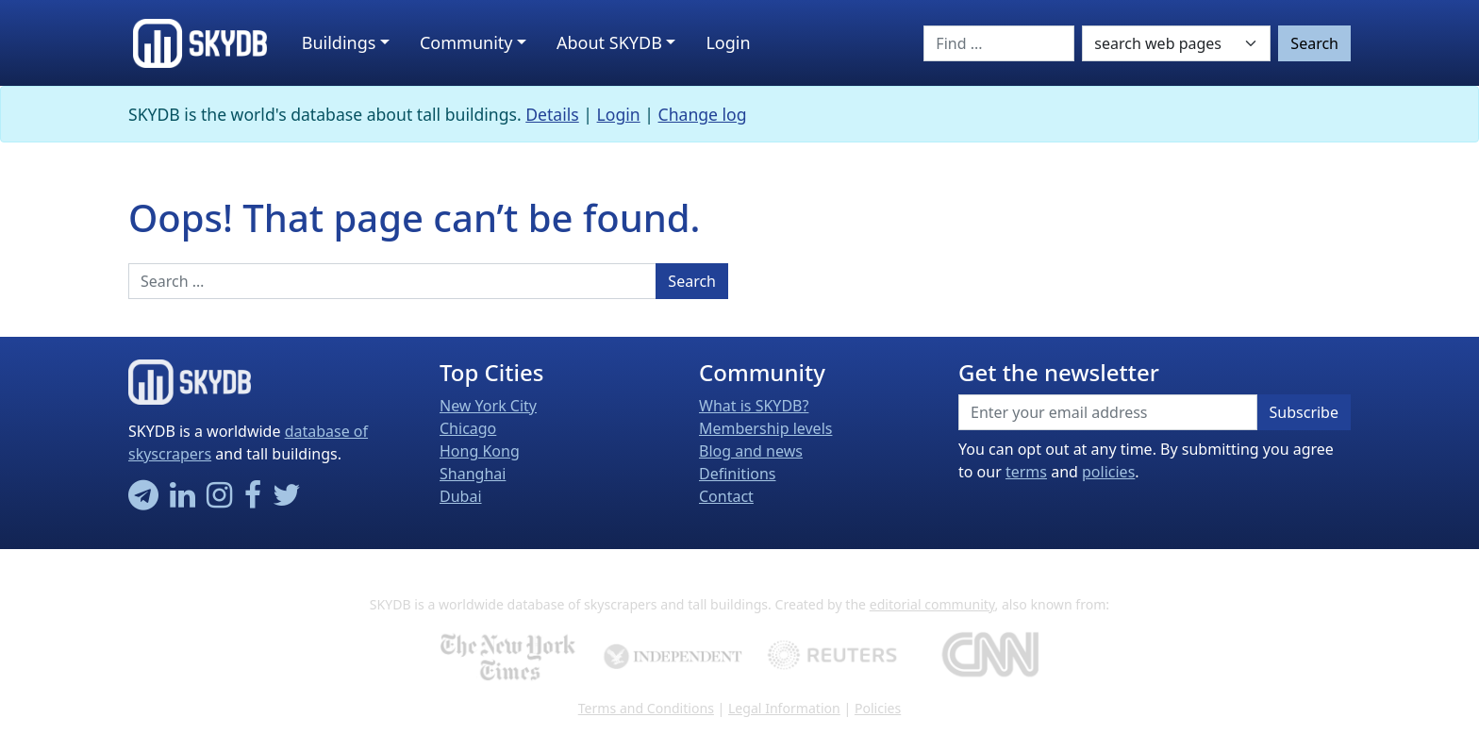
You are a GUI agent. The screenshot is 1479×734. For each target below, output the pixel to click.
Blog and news (751, 451)
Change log (702, 114)
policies (1108, 471)
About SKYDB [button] (609, 42)
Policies (878, 708)
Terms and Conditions (646, 708)
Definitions (737, 473)
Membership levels (765, 428)
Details (552, 114)
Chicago (468, 428)
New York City (488, 405)
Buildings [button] (339, 42)
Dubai (461, 496)
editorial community (932, 604)
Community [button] (466, 42)
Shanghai (473, 473)
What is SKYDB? (753, 405)
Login (618, 114)
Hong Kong (480, 451)
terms (1026, 471)
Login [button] (728, 42)
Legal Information (784, 708)
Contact (726, 496)
